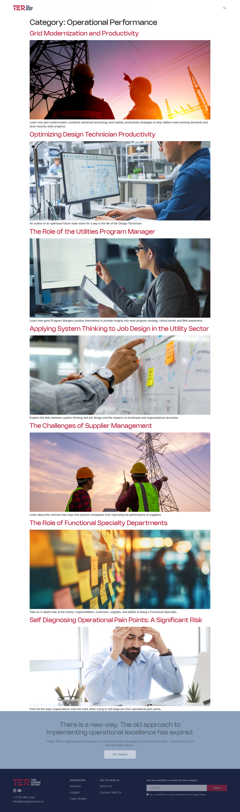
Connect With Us (110, 792)
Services (75, 786)
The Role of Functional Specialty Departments (99, 523)
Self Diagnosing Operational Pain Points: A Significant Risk (116, 620)
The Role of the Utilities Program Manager (92, 232)
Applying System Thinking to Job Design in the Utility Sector (119, 329)
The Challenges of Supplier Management (91, 426)
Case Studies (78, 798)
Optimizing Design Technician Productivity (93, 135)
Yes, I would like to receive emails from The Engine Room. (178, 794)
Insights (75, 792)
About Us (106, 786)
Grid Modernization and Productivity (84, 34)
